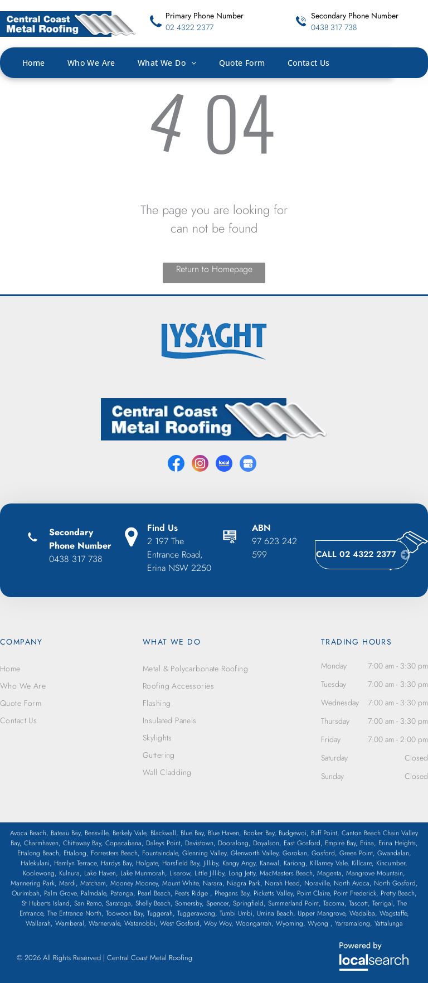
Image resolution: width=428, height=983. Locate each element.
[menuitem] (44, 62)
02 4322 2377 (189, 27)
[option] (214, 341)
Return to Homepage (214, 269)
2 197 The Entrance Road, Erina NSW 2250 (179, 554)
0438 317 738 (334, 27)
